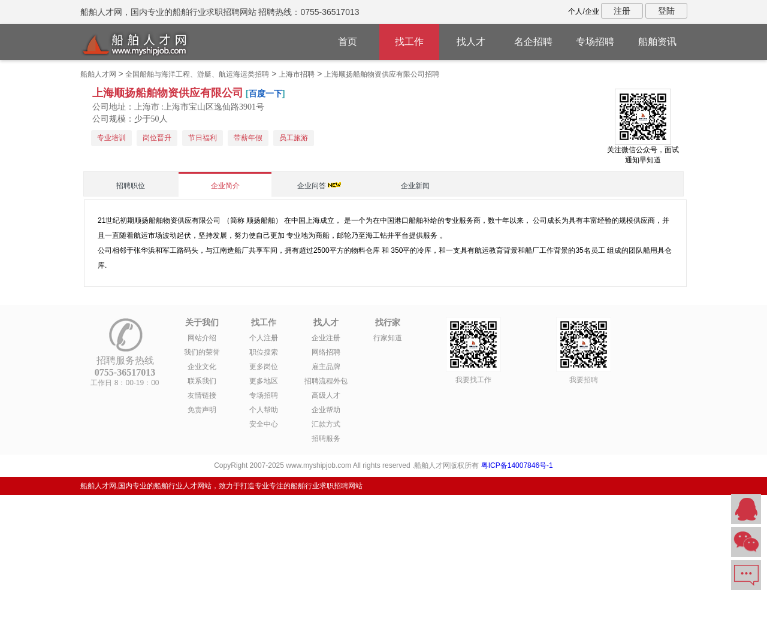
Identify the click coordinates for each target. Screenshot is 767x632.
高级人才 (326, 395)
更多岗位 (263, 366)
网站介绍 (202, 338)
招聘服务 (326, 438)
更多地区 (263, 381)
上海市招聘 (297, 74)
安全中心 (263, 424)
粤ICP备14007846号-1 (517, 465)
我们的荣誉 (202, 352)
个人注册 (263, 338)
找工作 (409, 42)
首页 (347, 42)
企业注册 (326, 338)
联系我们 (202, 381)
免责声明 (202, 410)
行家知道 (387, 338)
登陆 (666, 11)
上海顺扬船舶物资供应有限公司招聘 (381, 74)
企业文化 (202, 366)
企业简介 (225, 186)
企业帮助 (326, 410)
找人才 (471, 42)
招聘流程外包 (326, 381)
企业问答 (311, 186)
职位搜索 (263, 352)
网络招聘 (326, 352)
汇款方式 (326, 424)
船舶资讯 (657, 42)
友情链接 (202, 395)
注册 (622, 11)
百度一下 (265, 93)
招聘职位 (130, 186)
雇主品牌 (326, 366)
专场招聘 (595, 42)
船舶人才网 (98, 74)
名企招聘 (533, 42)
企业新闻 (415, 186)
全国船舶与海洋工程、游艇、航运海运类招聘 (197, 74)
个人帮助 (263, 410)
